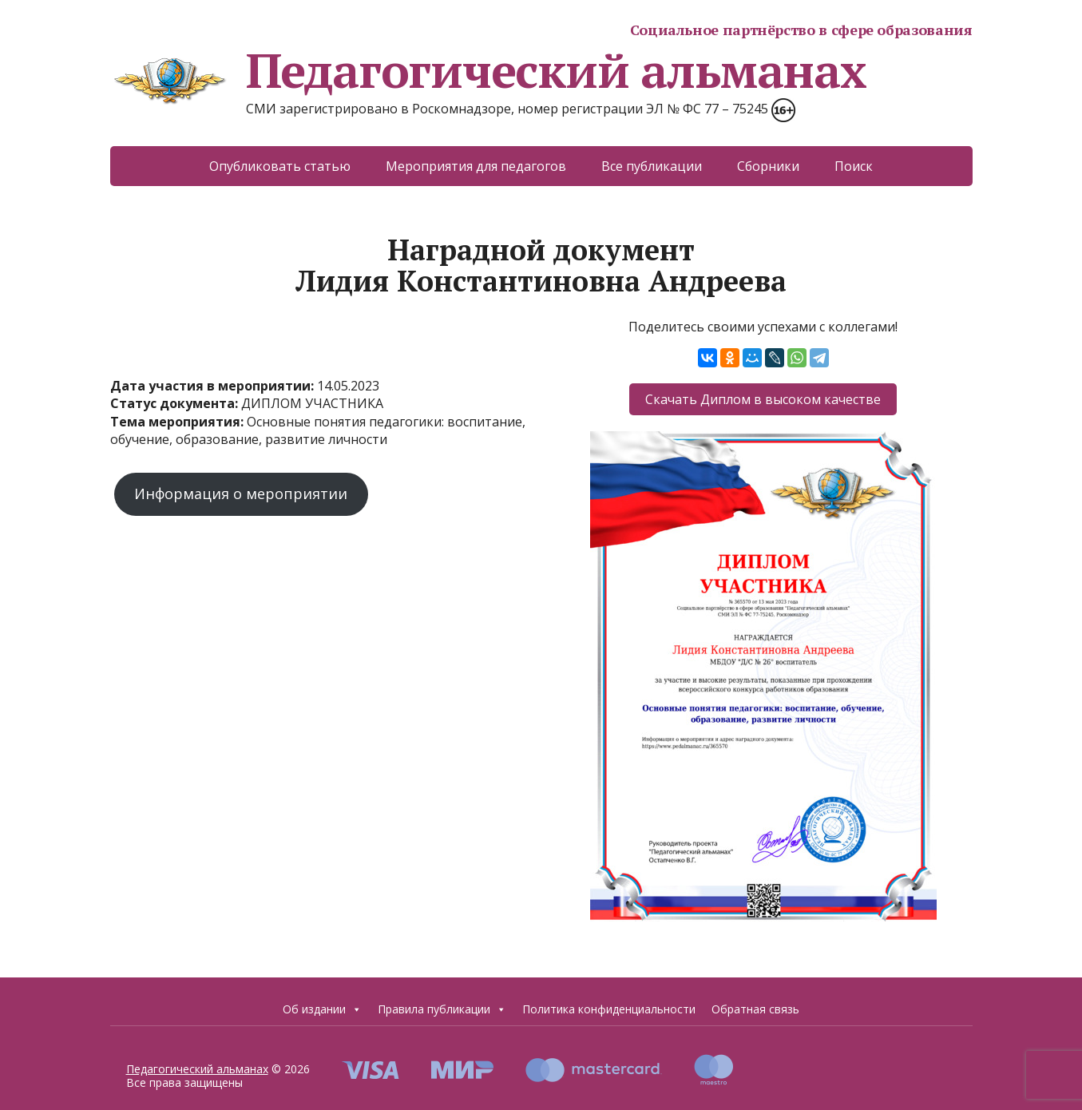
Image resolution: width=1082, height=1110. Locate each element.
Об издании (322, 1009)
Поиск (853, 166)
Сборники (768, 166)
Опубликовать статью (280, 166)
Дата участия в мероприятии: (213, 385)
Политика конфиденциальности (609, 1009)
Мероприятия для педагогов (476, 166)
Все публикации (651, 166)
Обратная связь (755, 1009)
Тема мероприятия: (178, 421)
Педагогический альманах (488, 70)
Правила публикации (442, 1009)
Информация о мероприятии (240, 493)
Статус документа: (175, 403)
